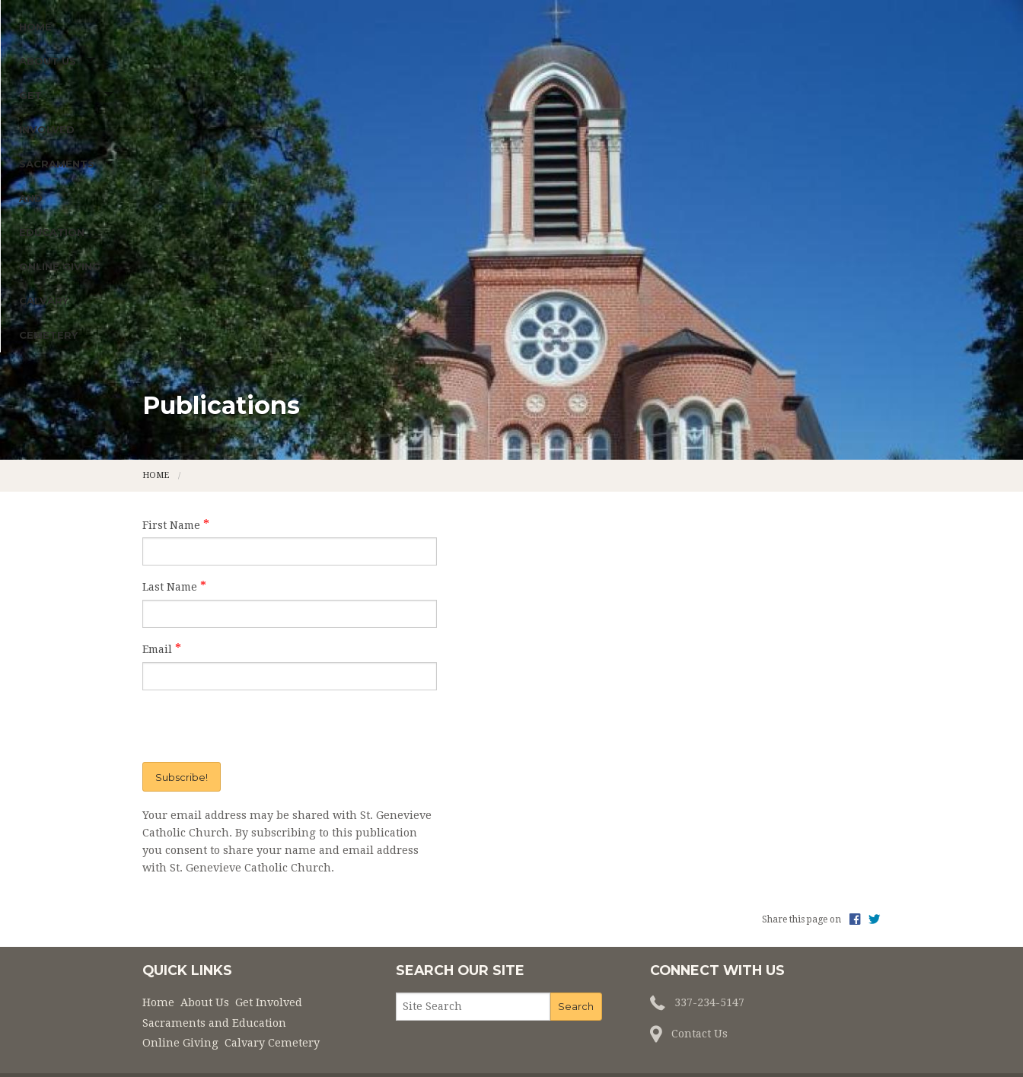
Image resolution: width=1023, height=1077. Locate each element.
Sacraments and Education (490, 263)
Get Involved (330, 263)
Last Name (169, 534)
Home (166, 263)
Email (157, 596)
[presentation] (238, 674)
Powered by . (629, 1040)
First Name (171, 472)
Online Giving (650, 263)
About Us (226, 263)
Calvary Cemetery (761, 263)
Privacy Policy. (712, 1040)
